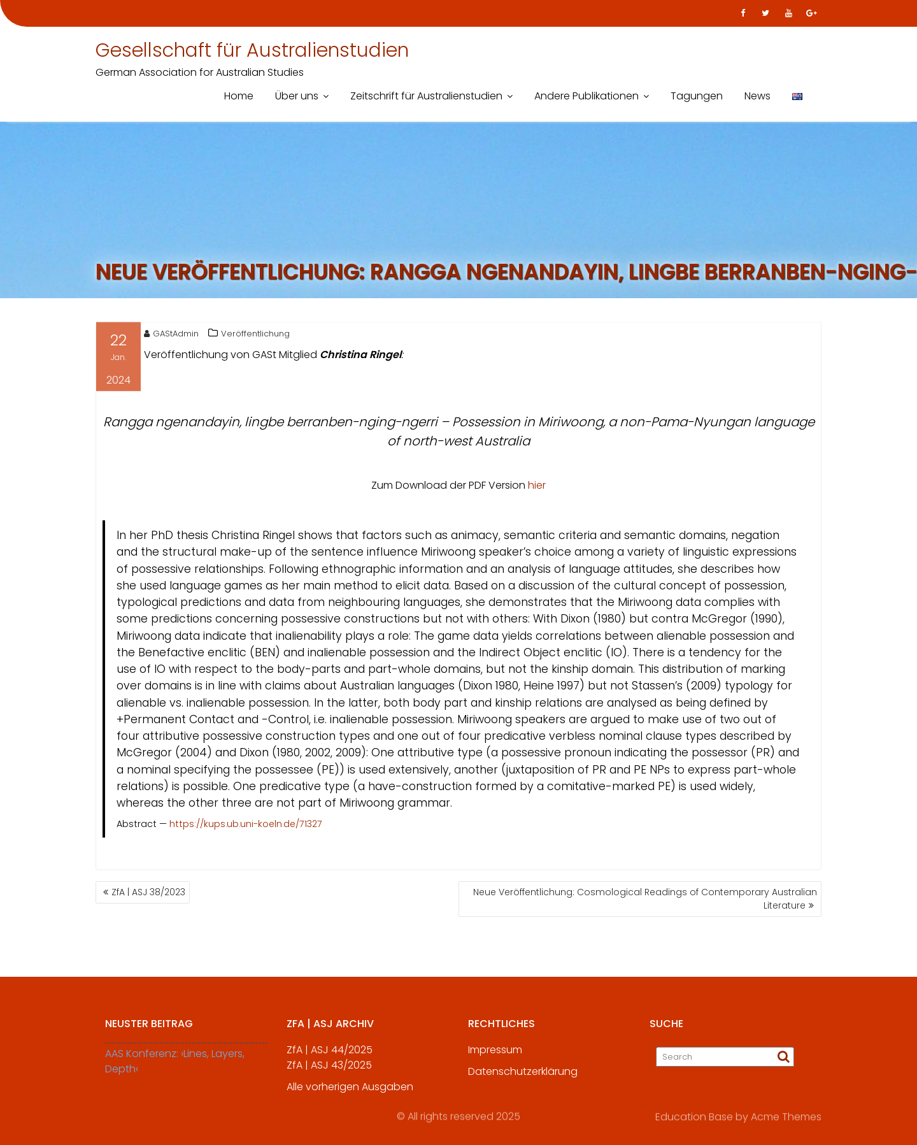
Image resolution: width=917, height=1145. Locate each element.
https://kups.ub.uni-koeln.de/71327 (245, 826)
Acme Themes (786, 1116)
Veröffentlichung (255, 335)
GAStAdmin (171, 335)
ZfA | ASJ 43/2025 (329, 1071)
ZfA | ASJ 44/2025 (330, 1056)
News (757, 96)
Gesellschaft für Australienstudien (252, 50)
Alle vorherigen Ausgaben (350, 1093)
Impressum (495, 1056)
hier (537, 487)
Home (238, 96)
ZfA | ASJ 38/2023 (148, 892)
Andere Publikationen (586, 96)
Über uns (296, 96)
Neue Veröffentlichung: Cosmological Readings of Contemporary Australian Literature (645, 899)
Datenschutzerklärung (523, 1077)
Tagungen (697, 96)
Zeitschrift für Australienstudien (426, 96)
